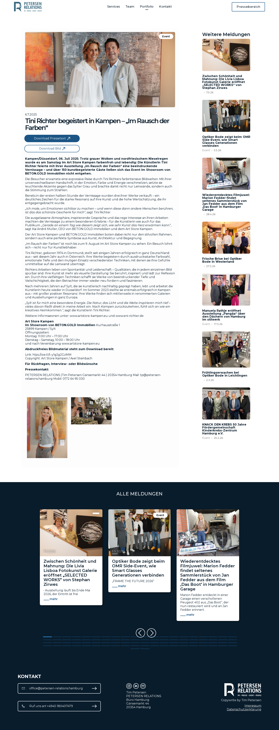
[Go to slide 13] (164, 636)
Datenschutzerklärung (244, 709)
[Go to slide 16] (193, 636)
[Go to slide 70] (135, 645)
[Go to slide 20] (232, 636)
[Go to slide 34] (174, 639)
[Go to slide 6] (96, 636)
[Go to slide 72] (154, 645)
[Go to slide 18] (213, 636)
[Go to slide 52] (154, 642)
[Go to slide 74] (174, 645)
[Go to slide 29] (125, 639)
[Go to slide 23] (66, 639)
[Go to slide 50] (135, 642)
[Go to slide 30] (135, 639)
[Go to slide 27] (105, 639)
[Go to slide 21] (47, 639)
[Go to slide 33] (164, 639)
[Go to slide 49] (125, 642)
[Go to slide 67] (105, 645)
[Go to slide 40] (232, 639)
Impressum (252, 705)
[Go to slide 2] (57, 636)
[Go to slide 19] (222, 636)
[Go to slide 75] (183, 645)
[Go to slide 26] (96, 639)
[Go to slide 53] (164, 642)
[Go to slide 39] (222, 639)
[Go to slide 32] (154, 639)
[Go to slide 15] (183, 636)
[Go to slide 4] (76, 636)
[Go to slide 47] (105, 642)
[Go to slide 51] (144, 642)
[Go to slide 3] (66, 636)
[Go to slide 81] (135, 648)
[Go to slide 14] (174, 636)
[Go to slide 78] (213, 645)
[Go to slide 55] (183, 642)
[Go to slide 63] (66, 645)
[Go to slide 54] (174, 642)
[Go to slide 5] (86, 636)
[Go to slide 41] (47, 642)
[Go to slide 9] (125, 636)
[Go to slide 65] (86, 645)
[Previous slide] (140, 633)
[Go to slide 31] (144, 639)
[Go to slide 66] (96, 645)
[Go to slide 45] (86, 642)
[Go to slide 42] (57, 642)
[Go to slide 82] (144, 648)
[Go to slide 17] (203, 636)
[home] (28, 7)
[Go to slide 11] (144, 636)
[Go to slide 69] (125, 645)
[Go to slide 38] (213, 639)
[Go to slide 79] (222, 645)
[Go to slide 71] (144, 645)
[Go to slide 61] (47, 645)
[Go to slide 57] (203, 642)
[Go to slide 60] (232, 642)
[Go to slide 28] (115, 639)
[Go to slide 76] (193, 645)
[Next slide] (151, 633)
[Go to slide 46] (96, 642)
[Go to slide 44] (76, 642)
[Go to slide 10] (135, 636)
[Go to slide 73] (164, 645)
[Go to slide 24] (76, 639)
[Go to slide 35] (183, 639)
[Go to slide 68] (115, 645)
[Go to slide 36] (193, 639)
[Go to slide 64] (76, 645)
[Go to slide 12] (154, 636)
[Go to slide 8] (115, 636)
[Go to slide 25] (86, 639)
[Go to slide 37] (203, 639)
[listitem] (71, 567)
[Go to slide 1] (47, 636)
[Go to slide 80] (232, 645)
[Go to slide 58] (213, 642)
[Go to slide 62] (57, 645)
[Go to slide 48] (115, 642)
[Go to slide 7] (105, 636)
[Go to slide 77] (203, 645)
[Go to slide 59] (222, 642)
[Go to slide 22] (57, 639)
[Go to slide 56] (193, 642)
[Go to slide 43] (66, 642)
